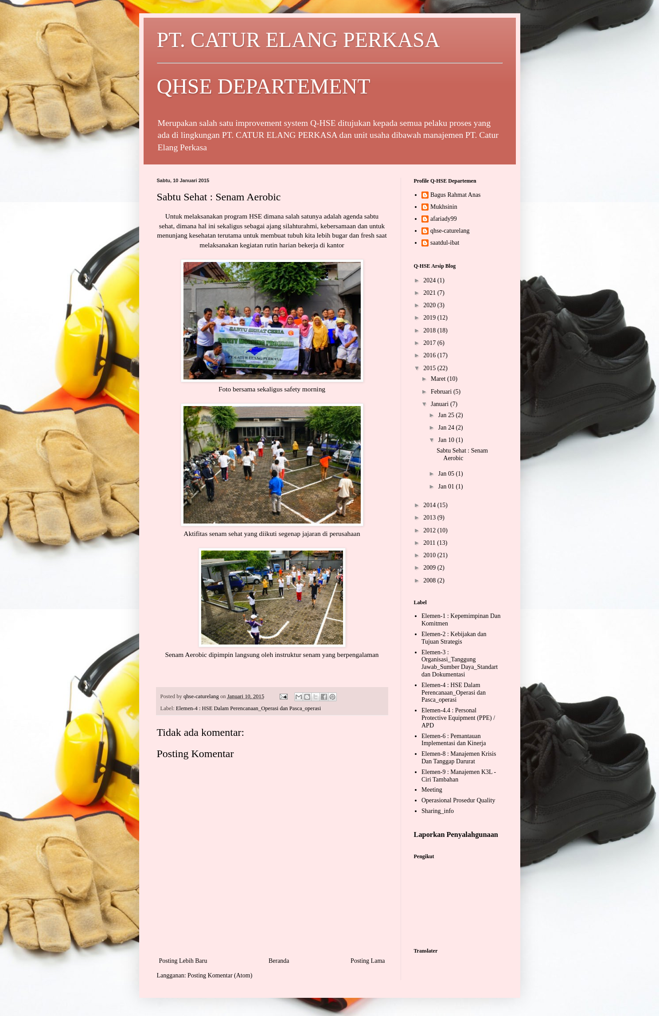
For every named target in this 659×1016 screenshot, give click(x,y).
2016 (430, 355)
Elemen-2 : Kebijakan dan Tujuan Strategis (454, 638)
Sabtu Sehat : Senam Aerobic (462, 454)
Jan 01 (447, 486)
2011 (430, 542)
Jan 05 (447, 473)
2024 (430, 280)
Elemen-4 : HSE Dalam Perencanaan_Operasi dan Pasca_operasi (248, 708)
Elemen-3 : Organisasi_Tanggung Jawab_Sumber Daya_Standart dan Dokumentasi (459, 663)
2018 (430, 330)
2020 (430, 305)
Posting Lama (368, 960)
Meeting (431, 789)
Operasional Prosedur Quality (458, 800)
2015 (430, 368)
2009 (430, 567)
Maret (439, 378)
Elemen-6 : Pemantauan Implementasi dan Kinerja (453, 740)
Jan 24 (447, 427)
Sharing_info (437, 811)
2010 (430, 555)
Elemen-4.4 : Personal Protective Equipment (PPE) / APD (458, 718)
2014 (430, 505)
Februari (442, 391)
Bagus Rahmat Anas (455, 194)
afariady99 (443, 218)
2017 (430, 343)
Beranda (279, 960)
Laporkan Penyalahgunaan (456, 834)
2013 (430, 517)
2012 (430, 530)
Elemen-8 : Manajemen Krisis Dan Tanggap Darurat (458, 757)
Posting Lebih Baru (183, 960)
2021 (430, 292)
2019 (430, 317)
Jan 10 (447, 440)
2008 (430, 580)
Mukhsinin (443, 206)
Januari (440, 404)
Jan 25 (447, 415)
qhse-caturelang (450, 230)
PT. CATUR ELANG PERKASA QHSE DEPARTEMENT (330, 63)
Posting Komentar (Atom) (219, 975)
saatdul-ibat (444, 242)
